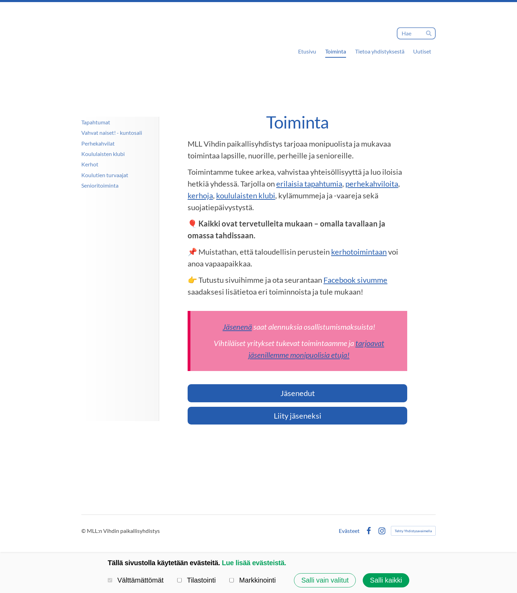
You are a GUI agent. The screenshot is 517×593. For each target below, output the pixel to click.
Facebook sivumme (355, 280)
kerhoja (200, 195)
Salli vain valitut (324, 580)
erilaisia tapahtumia (309, 183)
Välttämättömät (136, 580)
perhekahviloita (371, 183)
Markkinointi (252, 580)
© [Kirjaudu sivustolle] (84, 530)
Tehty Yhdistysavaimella (413, 531)
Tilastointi (196, 580)
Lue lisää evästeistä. (254, 563)
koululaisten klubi (245, 195)
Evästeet (349, 531)
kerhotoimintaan (359, 251)
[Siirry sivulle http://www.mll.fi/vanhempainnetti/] (113, 231)
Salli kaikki (386, 580)
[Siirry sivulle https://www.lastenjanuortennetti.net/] (113, 263)
